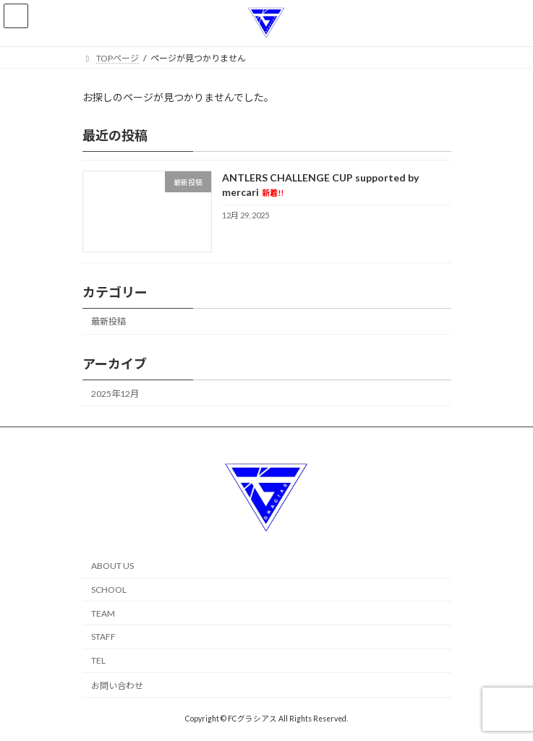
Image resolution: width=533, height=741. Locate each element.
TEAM (103, 613)
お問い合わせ (117, 685)
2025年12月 (115, 392)
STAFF (103, 636)
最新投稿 (108, 321)
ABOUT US (112, 565)
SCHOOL (109, 589)
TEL (98, 660)
